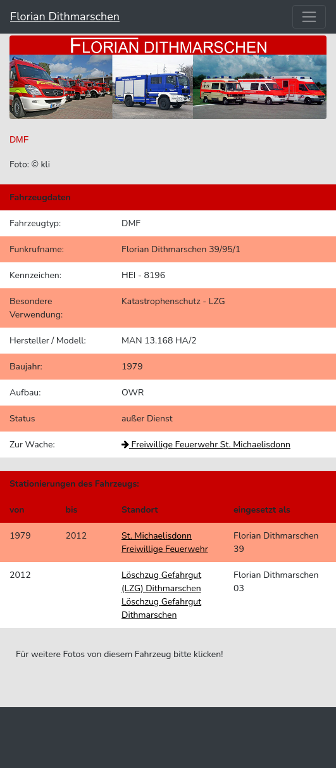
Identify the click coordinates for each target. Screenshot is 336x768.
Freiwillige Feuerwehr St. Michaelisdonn (205, 444)
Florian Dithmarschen (65, 16)
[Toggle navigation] (309, 17)
